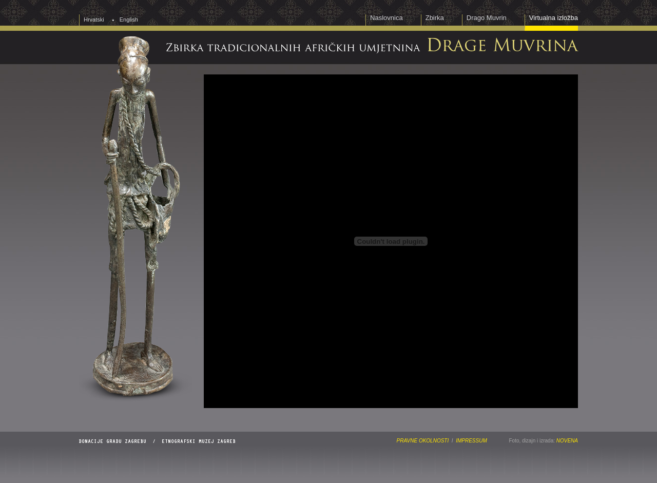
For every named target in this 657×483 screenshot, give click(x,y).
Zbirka (435, 18)
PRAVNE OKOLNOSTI (423, 440)
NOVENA (567, 440)
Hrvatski (94, 19)
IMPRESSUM (471, 440)
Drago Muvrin (487, 18)
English (129, 19)
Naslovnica (386, 18)
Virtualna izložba (553, 18)
